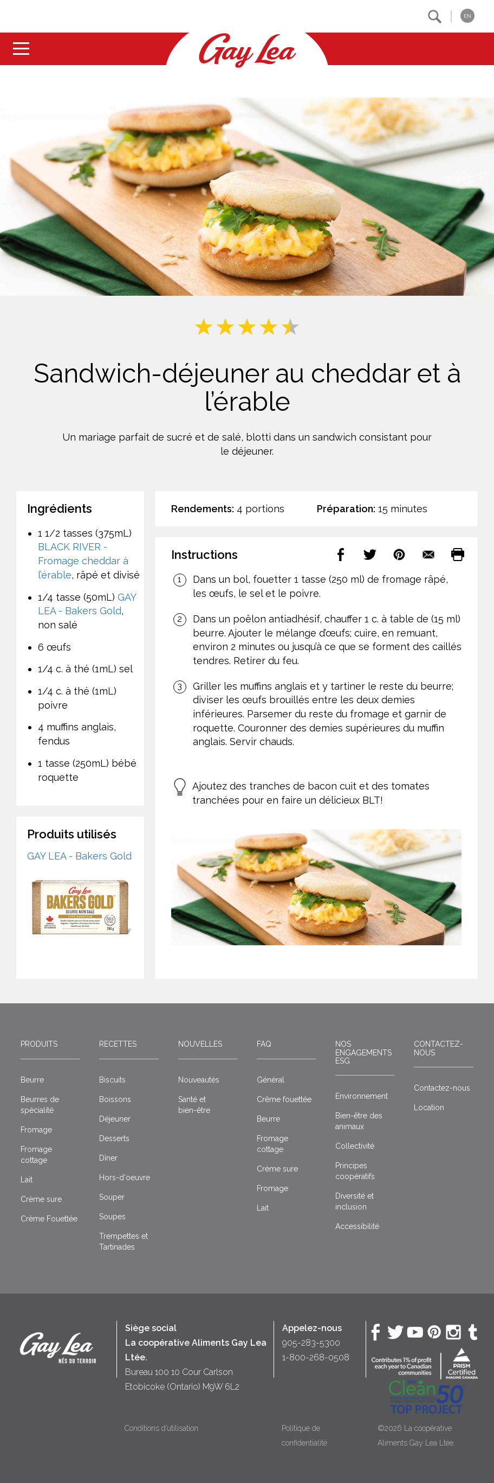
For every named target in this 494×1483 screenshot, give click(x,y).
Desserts (114, 1138)
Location (429, 1107)
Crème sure (41, 1199)
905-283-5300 (311, 1343)
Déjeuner (115, 1119)
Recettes (117, 1044)
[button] (434, 16)
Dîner (108, 1158)
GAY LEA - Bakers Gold (79, 856)
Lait (26, 1179)
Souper (112, 1197)
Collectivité (354, 1146)
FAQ (264, 1044)
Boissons (115, 1099)
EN (467, 16)
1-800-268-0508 (315, 1357)
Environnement (361, 1096)
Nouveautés (198, 1079)
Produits (39, 1044)
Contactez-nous (438, 1048)
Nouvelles (200, 1044)
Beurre (32, 1079)
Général (270, 1079)
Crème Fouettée (49, 1218)
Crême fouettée (284, 1099)
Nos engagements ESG (363, 1052)
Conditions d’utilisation (161, 1428)
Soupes (112, 1216)
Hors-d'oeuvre (124, 1177)
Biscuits (112, 1079)
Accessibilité (357, 1226)
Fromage (36, 1129)
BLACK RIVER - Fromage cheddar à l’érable (83, 560)
